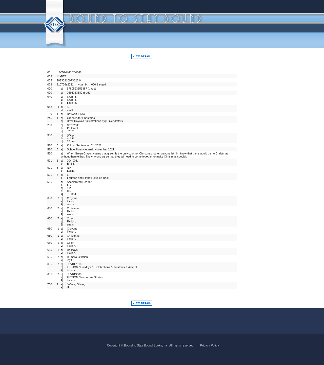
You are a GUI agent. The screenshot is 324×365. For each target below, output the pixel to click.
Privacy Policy (209, 345)
